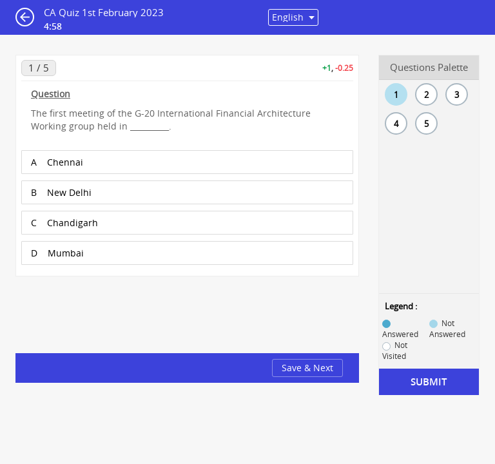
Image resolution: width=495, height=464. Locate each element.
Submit (429, 382)
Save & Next (307, 368)
